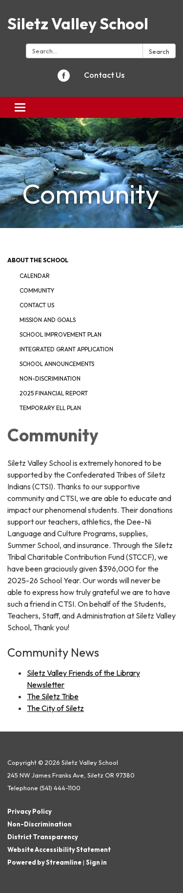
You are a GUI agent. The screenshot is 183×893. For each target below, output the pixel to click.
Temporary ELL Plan (50, 408)
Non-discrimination (50, 378)
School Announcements (57, 363)
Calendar (35, 275)
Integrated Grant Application (66, 349)
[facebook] (64, 79)
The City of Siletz (55, 708)
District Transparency (42, 837)
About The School (37, 260)
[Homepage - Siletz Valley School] (91, 23)
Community (37, 290)
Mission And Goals (48, 319)
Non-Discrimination (39, 824)
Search (159, 51)
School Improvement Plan (61, 334)
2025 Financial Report (54, 393)
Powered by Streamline (44, 862)
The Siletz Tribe (53, 696)
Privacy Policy (29, 811)
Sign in (96, 862)
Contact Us (104, 75)
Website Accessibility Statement (59, 849)
